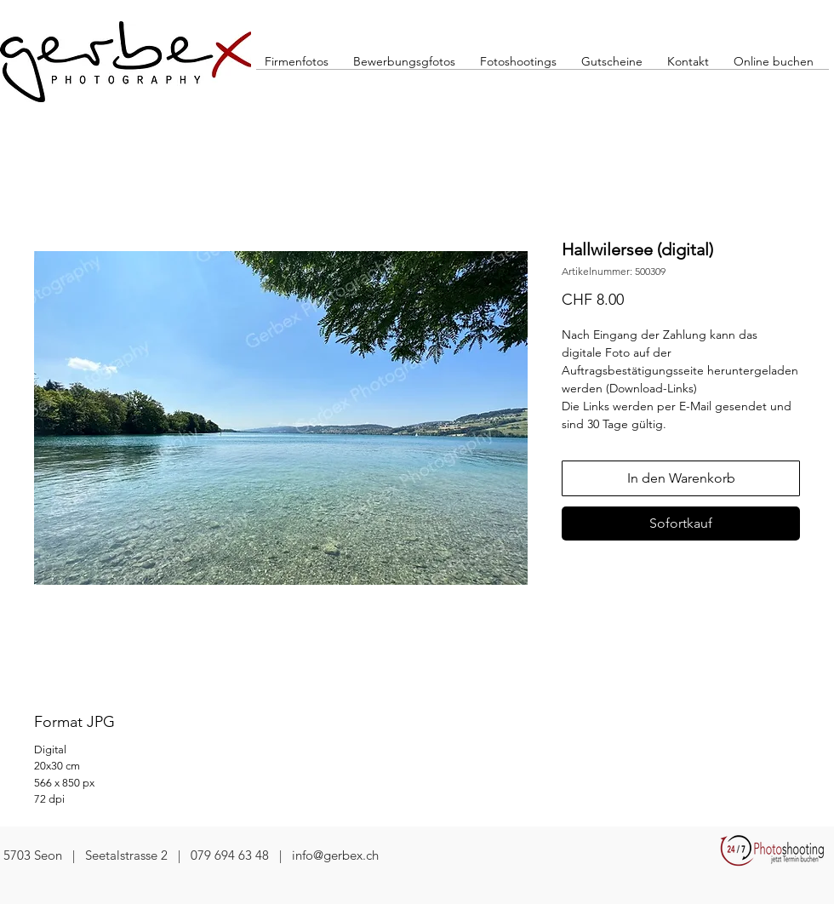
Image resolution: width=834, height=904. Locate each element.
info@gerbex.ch (335, 855)
